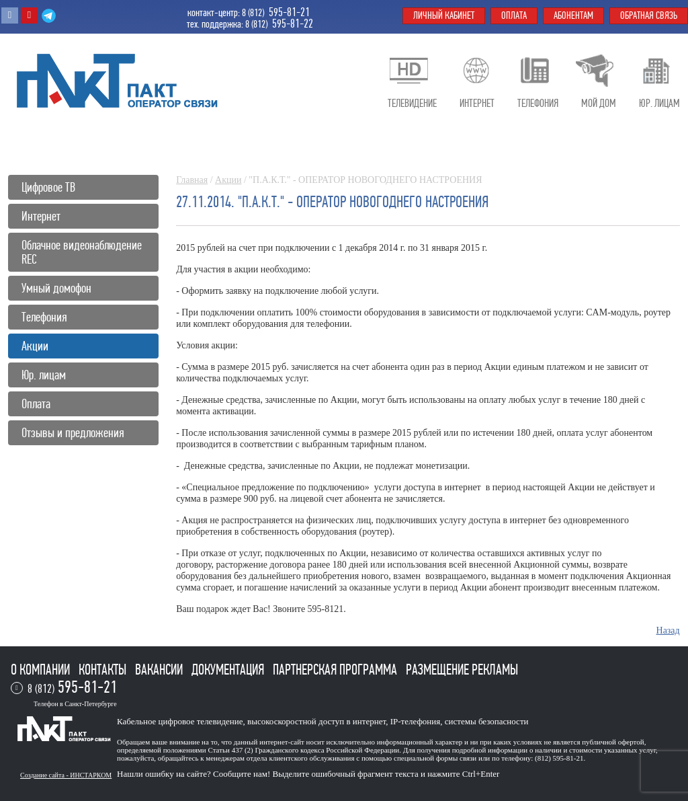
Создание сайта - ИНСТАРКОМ (66, 775)
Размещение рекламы (462, 670)
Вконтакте (9, 15)
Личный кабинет (443, 15)
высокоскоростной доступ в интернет (316, 721)
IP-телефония (415, 721)
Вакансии (160, 670)
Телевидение (412, 103)
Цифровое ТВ (48, 187)
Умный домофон (56, 288)
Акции (228, 180)
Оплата (36, 404)
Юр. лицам (44, 375)
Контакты (104, 670)
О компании (42, 670)
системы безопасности (487, 721)
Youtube (29, 15)
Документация (229, 670)
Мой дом (598, 103)
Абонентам (573, 15)
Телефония (44, 317)
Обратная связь (648, 15)
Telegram (48, 15)
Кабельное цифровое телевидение (180, 721)
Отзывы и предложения (73, 433)
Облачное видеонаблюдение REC (82, 252)
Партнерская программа (336, 670)
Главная (192, 180)
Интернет (41, 216)
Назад (668, 630)
